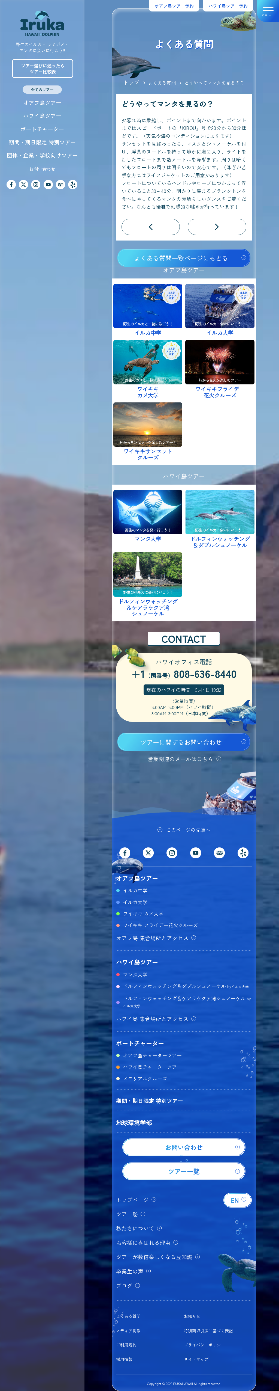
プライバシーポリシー (204, 1345)
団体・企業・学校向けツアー (42, 155)
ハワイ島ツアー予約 (228, 5)
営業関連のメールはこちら (180, 759)
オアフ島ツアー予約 (174, 5)
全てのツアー (42, 89)
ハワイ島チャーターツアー (152, 1066)
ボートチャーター (42, 129)
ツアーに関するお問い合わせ (181, 742)
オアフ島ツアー (42, 102)
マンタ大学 (135, 974)
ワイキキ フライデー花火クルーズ (160, 925)
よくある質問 (128, 1316)
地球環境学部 (134, 1122)
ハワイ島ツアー (42, 116)
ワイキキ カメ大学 (143, 913)
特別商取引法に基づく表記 (208, 1330)
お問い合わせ (42, 168)
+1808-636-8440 (183, 674)
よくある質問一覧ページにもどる (181, 258)
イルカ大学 (135, 902)
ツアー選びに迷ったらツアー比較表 (43, 68)
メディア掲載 (128, 1330)
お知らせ (192, 1316)
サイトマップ (196, 1359)
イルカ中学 (135, 890)
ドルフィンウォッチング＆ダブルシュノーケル (186, 985)
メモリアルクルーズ (145, 1078)
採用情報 (124, 1359)
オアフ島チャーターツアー (152, 1055)
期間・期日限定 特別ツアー (42, 142)
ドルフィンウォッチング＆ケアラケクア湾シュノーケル (187, 1001)
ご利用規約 (126, 1345)
